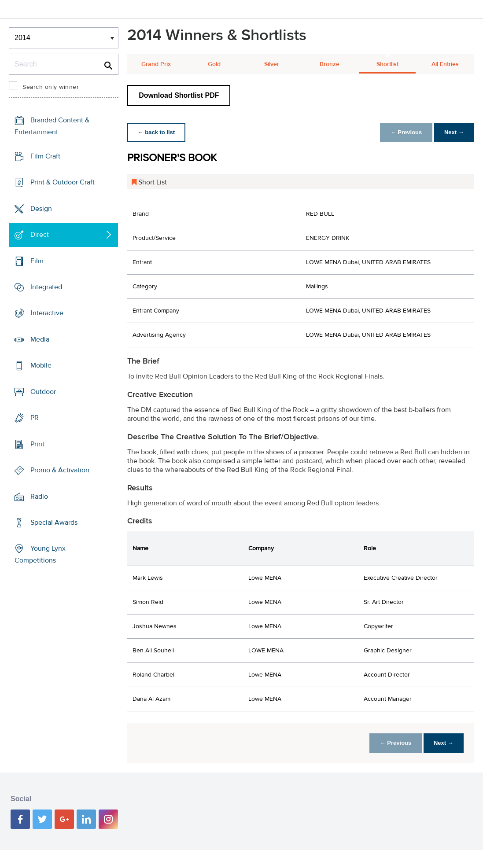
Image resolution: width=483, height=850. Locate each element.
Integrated (46, 287)
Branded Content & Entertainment (52, 126)
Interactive (47, 313)
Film (37, 260)
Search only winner (50, 87)
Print (37, 444)
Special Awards (53, 522)
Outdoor (43, 391)
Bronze (329, 64)
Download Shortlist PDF (179, 95)
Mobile (41, 365)
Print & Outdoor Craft (62, 182)
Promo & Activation (59, 470)
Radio (39, 496)
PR (34, 417)
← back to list (156, 132)
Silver (271, 64)
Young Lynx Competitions (40, 554)
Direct (39, 234)
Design (41, 208)
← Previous (405, 132)
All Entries (445, 64)
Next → (454, 132)
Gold (214, 64)
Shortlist (387, 64)
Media (39, 339)
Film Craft (45, 156)
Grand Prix (156, 64)
